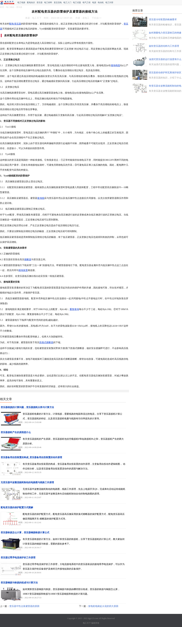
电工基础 (10, 7)
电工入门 (67, 2)
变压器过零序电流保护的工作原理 (18, 557)
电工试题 (77, 2)
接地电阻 (115, 65)
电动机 (101, 2)
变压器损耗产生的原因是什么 (16, 432)
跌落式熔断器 (46, 342)
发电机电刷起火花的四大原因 (103, 606)
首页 (2, 7)
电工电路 (21, 2)
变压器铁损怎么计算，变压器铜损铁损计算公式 (25, 532)
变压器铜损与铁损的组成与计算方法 (19, 582)
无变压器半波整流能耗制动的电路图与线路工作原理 (27, 482)
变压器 (40, 2)
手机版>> (96, 18)
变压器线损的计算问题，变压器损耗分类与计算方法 (27, 407)
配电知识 (31, 2)
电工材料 (48, 2)
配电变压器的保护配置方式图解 (17, 507)
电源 (94, 2)
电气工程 (87, 2)
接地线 (40, 198)
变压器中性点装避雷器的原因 (24, 606)
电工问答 (109, 2)
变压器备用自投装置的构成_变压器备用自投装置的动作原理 (31, 457)
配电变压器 (15, 24)
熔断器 (27, 259)
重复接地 (74, 309)
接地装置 (23, 270)
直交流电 (58, 2)
